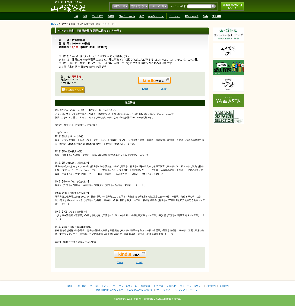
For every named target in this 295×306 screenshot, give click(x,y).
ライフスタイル (127, 16)
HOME (54, 24)
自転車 (111, 16)
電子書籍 (216, 16)
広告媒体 (158, 286)
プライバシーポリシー (191, 286)
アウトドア (97, 16)
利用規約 (211, 286)
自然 (85, 16)
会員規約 (224, 286)
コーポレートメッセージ (102, 286)
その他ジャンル (156, 16)
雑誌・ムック (191, 16)
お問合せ (171, 286)
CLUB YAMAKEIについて (232, 6)
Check (164, 89)
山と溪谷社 (68, 6)
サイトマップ (163, 289)
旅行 (141, 16)
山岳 (76, 16)
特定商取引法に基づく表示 (109, 289)
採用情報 (145, 286)
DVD (205, 16)
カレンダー (174, 16)
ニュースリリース (128, 286)
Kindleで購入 (170, 82)
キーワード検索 (178, 6)
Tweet (145, 89)
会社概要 (81, 286)
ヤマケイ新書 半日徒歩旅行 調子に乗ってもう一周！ (89, 24)
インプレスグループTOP (186, 289)
